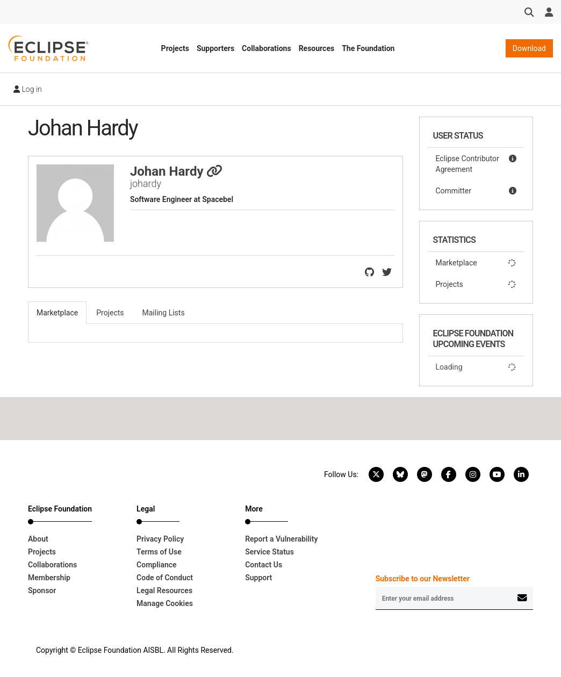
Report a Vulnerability (281, 539)
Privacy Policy (160, 539)
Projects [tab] (110, 312)
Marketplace (476, 262)
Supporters (215, 48)
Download (529, 48)
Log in (27, 89)
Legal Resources (164, 590)
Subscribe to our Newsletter (423, 578)
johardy (145, 183)
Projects (175, 48)
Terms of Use (159, 552)
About (38, 539)
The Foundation (368, 48)
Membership (49, 577)
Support (258, 577)
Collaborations (266, 48)
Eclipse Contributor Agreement (476, 163)
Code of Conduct (164, 577)
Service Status (269, 552)
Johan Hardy (176, 171)
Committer (476, 190)
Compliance (156, 564)
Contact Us (263, 564)
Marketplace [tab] (57, 312)
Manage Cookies (164, 603)
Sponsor (42, 590)
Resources (317, 48)
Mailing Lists (163, 312)
